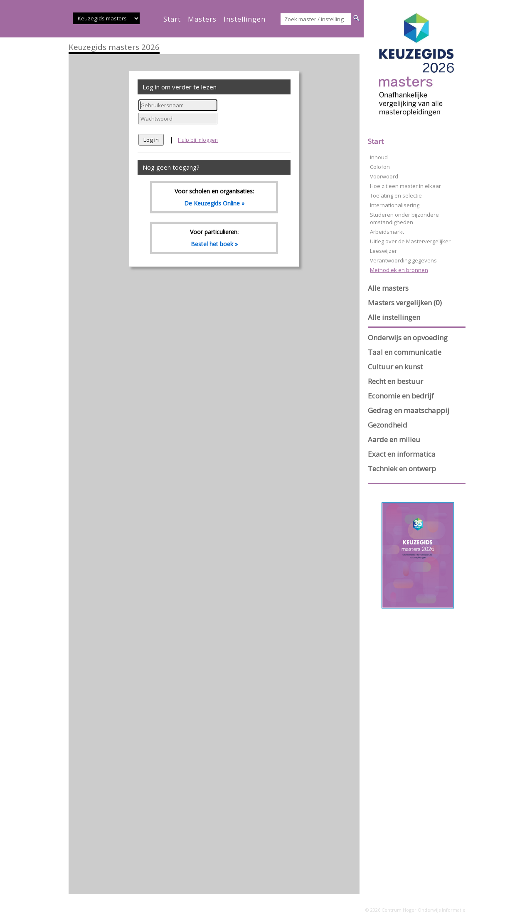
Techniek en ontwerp (402, 468)
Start (376, 141)
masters (202, 19)
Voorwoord (384, 176)
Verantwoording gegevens (403, 260)
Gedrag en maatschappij (408, 410)
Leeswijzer (383, 251)
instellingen (245, 19)
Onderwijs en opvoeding (408, 337)
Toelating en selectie (396, 195)
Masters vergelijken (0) (405, 302)
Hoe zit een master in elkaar (405, 186)
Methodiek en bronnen (399, 270)
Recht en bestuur (395, 381)
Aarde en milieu (394, 439)
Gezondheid (387, 425)
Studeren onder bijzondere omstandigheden (404, 218)
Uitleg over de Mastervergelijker (410, 241)
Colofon (380, 167)
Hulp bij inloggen (198, 139)
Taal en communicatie (404, 352)
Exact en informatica (402, 454)
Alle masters (388, 288)
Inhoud (379, 157)
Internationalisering (394, 205)
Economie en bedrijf (401, 396)
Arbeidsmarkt (387, 231)
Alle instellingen (394, 317)
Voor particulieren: (214, 238)
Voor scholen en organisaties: (214, 197)
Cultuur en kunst (395, 366)
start (172, 19)
